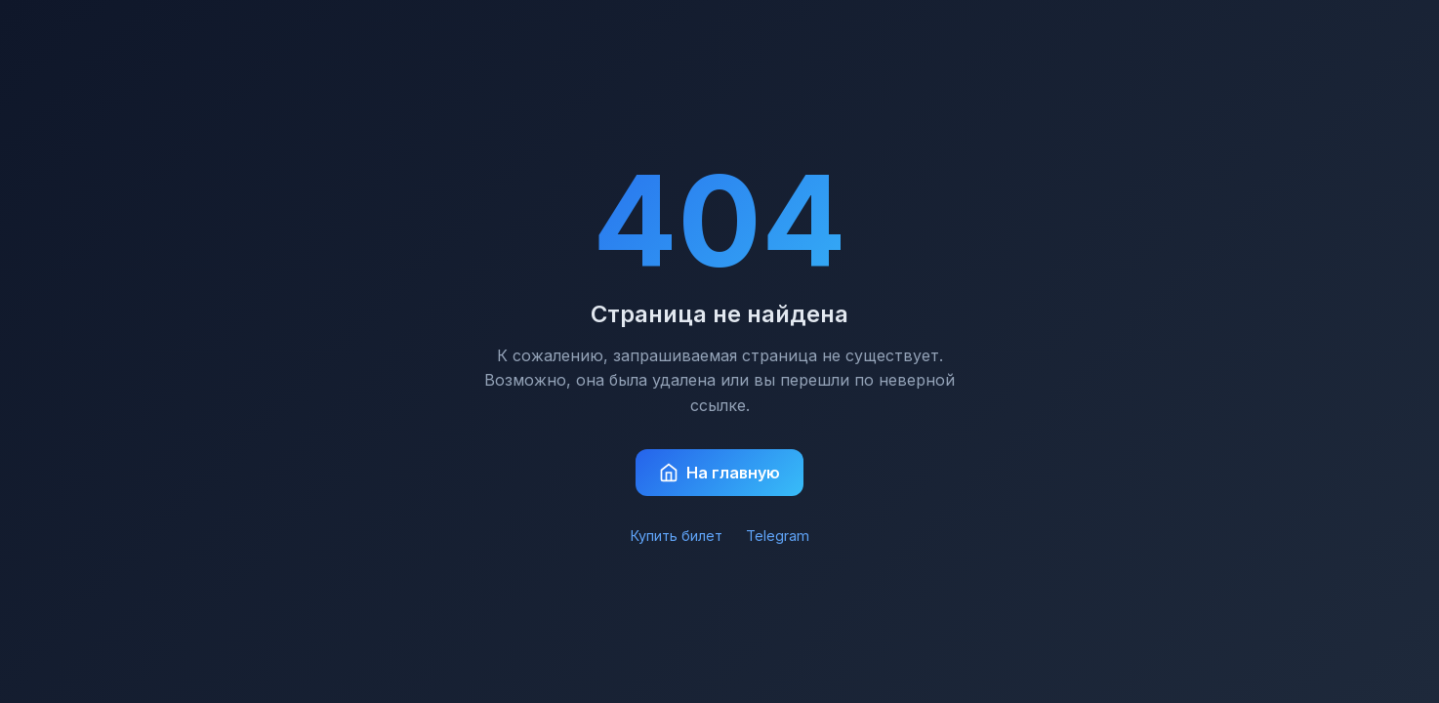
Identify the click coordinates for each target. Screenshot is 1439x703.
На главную (719, 472)
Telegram (777, 535)
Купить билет (676, 535)
